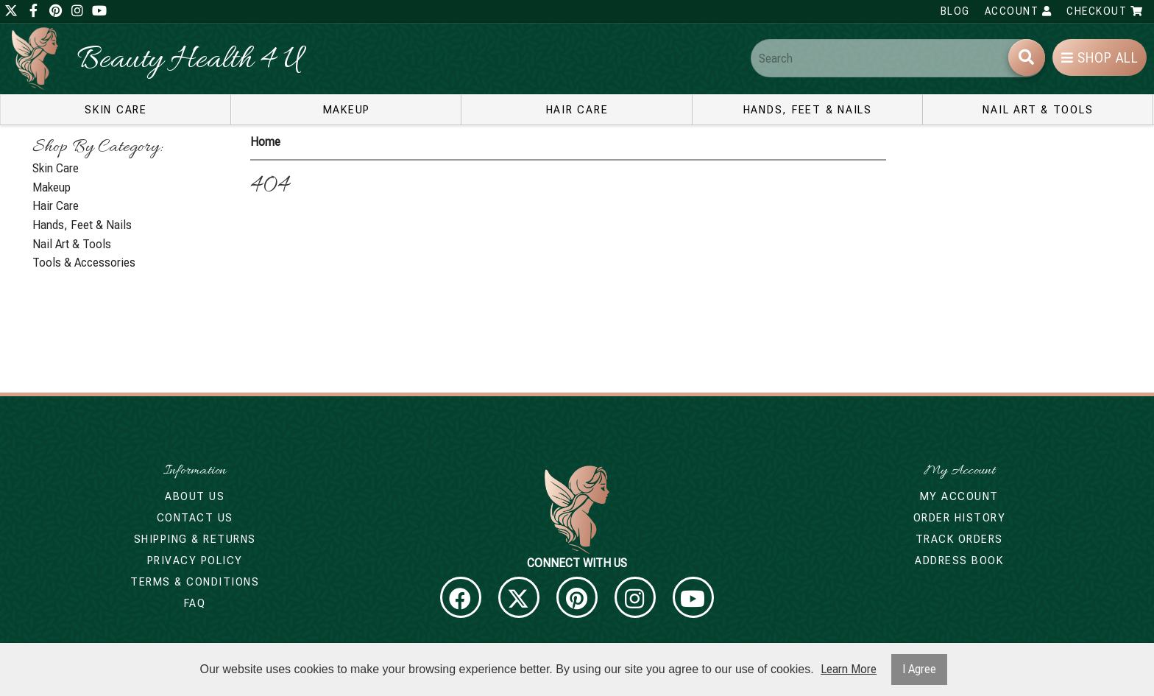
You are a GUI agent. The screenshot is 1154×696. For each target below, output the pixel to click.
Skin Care (116, 109)
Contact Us (195, 517)
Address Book (959, 560)
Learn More (849, 669)
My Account (959, 496)
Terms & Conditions (194, 581)
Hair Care (577, 109)
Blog (955, 11)
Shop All (1100, 58)
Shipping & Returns (195, 539)
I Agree (919, 669)
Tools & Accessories (83, 263)
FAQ (195, 603)
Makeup (347, 109)
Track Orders (959, 539)
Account (1018, 11)
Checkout (1104, 11)
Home (265, 142)
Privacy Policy (195, 560)
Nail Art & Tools (1038, 109)
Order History (959, 517)
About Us (194, 496)
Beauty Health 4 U (189, 61)
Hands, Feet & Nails (807, 109)
